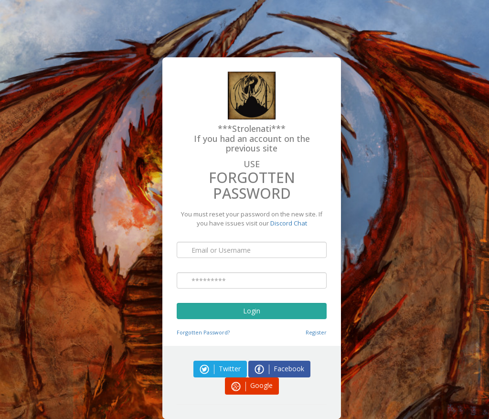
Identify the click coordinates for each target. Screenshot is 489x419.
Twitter (220, 369)
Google (252, 386)
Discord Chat (288, 223)
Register (316, 332)
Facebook (279, 369)
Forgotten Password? (203, 332)
